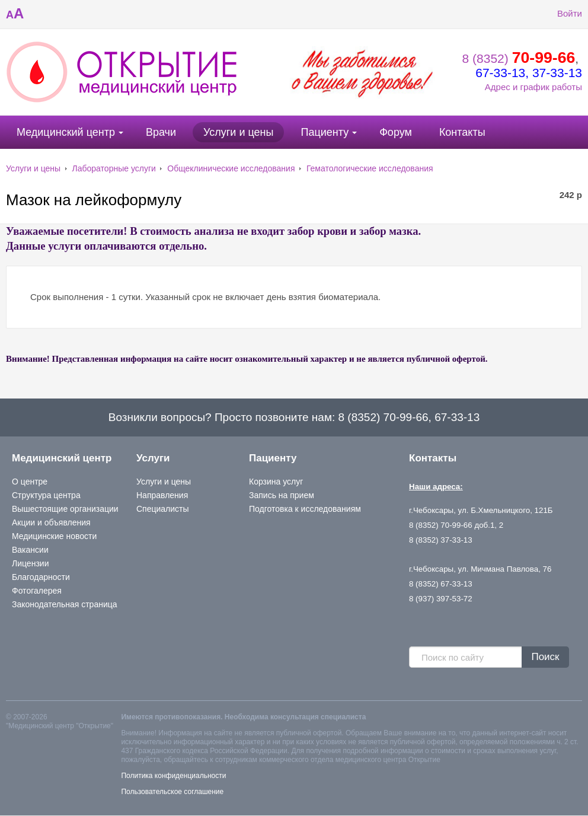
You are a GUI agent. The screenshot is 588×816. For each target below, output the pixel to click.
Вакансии (30, 549)
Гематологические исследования (369, 168)
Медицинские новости (54, 536)
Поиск (545, 656)
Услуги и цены (238, 132)
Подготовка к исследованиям (305, 509)
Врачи (161, 132)
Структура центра (46, 495)
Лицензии (30, 563)
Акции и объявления (51, 522)
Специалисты (162, 509)
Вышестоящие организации (65, 509)
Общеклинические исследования (231, 168)
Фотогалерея (37, 590)
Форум (395, 132)
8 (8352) (519, 58)
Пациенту (325, 132)
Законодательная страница (64, 604)
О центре (29, 481)
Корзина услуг (276, 481)
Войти (560, 14)
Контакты (462, 132)
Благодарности (41, 577)
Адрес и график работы (533, 87)
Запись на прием (281, 495)
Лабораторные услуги (114, 168)
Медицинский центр (66, 132)
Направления (162, 495)
